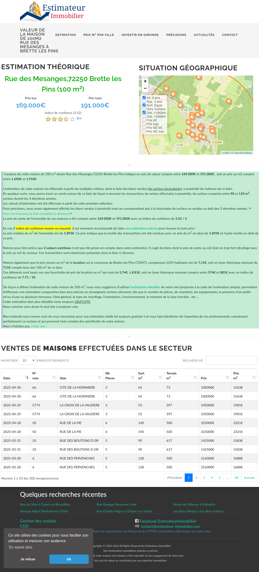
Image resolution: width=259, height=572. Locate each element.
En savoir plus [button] (20, 547)
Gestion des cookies (38, 520)
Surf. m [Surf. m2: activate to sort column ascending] (163, 375)
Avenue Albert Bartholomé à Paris (44, 511)
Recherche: (220, 360)
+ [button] (145, 81)
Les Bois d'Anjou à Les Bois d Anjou (199, 511)
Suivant (249, 478)
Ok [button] (69, 559)
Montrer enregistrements (35, 360)
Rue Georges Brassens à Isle (116, 504)
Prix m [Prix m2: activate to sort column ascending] (241, 375)
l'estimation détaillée (145, 287)
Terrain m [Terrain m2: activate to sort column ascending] (188, 375)
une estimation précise (141, 228)
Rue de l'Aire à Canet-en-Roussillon (45, 504)
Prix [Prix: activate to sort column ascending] (214, 378)
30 (236, 478)
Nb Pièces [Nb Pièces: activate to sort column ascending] (138, 375)
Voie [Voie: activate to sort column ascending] (60, 378)
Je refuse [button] (27, 559)
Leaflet (225, 152)
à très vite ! (39, 326)
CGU (24, 526)
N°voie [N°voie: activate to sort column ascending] (38, 375)
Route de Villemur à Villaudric (194, 504)
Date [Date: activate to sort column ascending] (6, 378)
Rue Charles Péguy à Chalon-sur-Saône (124, 511)
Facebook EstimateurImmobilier (168, 521)
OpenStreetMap (243, 152)
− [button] (145, 88)
